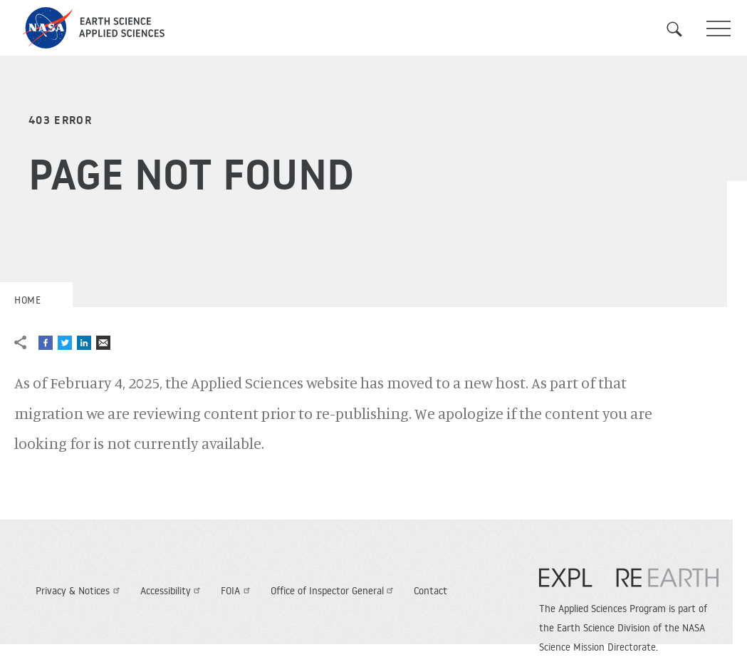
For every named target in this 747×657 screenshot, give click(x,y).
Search (683, 29)
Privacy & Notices (79, 590)
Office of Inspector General (334, 590)
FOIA (237, 590)
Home (27, 300)
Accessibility (172, 590)
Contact (430, 590)
